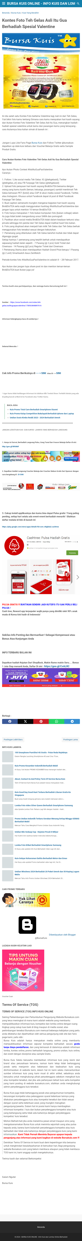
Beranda (41, 1227)
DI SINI (21, 474)
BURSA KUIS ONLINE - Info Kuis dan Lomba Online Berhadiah (44, 1237)
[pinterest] (41, 721)
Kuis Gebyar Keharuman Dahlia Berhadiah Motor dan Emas (41, 858)
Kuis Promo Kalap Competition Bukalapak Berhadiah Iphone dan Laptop (42, 413)
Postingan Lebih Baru (13, 739)
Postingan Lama (70, 739)
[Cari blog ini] (78, 3)
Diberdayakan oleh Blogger (41, 934)
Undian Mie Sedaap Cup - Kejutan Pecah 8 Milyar (36, 832)
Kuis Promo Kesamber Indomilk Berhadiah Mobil (36, 766)
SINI (58, 373)
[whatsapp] (56, 721)
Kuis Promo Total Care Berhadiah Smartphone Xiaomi (34, 409)
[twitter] (25, 721)
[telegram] (72, 721)
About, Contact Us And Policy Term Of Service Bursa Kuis (40, 779)
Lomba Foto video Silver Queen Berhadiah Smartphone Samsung (44, 805)
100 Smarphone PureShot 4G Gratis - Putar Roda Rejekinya (41, 752)
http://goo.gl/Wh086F (10, 446)
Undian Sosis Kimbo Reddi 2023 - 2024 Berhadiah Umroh (35, 417)
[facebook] (10, 721)
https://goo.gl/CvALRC (57, 666)
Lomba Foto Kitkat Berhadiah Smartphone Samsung (38, 845)
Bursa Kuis (37, 142)
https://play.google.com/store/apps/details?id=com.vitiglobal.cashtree (30, 527)
